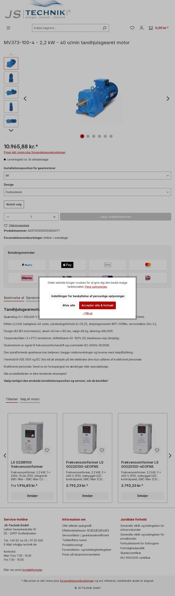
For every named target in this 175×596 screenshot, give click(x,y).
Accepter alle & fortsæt (97, 305)
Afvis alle (69, 305)
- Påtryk (88, 313)
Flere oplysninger (96, 286)
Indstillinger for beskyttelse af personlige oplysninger (88, 296)
